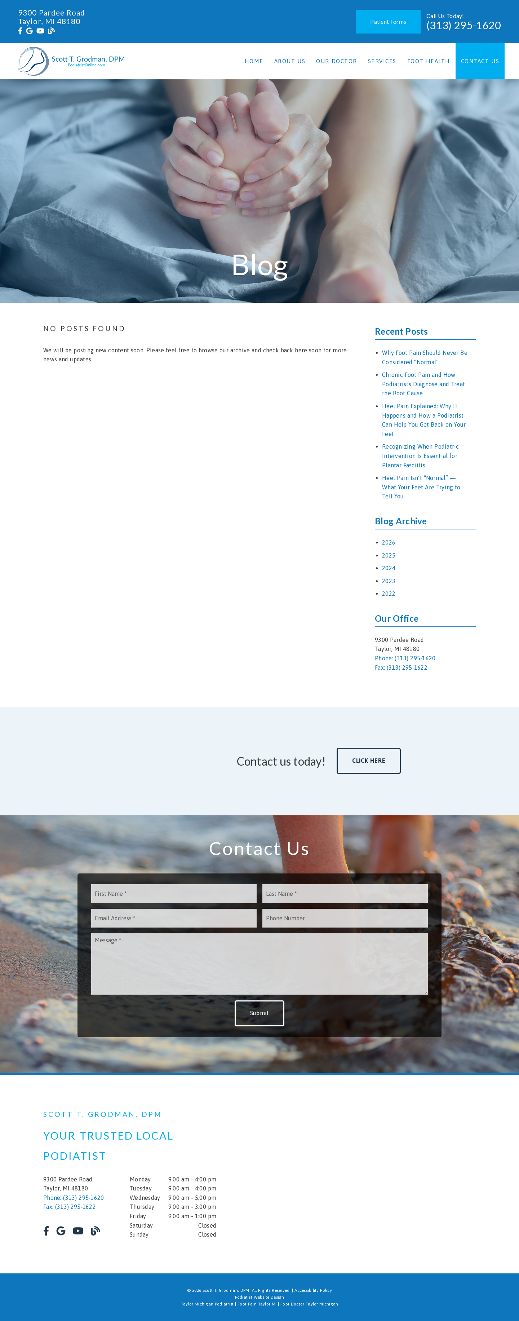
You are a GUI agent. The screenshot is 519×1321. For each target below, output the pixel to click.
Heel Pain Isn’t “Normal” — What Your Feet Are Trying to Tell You (421, 487)
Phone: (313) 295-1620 (405, 658)
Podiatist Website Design (259, 1297)
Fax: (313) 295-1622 (401, 667)
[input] (174, 893)
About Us (290, 61)
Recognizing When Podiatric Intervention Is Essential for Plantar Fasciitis (420, 455)
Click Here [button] (369, 760)
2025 (388, 555)
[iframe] (389, 1174)
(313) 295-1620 (463, 25)
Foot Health (428, 61)
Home (254, 61)
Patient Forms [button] (388, 21)
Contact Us (480, 61)
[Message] (259, 964)
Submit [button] (259, 1013)
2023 (388, 581)
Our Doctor (336, 61)
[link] (20, 31)
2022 (388, 593)
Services (382, 61)
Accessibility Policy (313, 1290)
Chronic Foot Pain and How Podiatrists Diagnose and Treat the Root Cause (423, 383)
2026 (388, 542)
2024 (388, 568)
